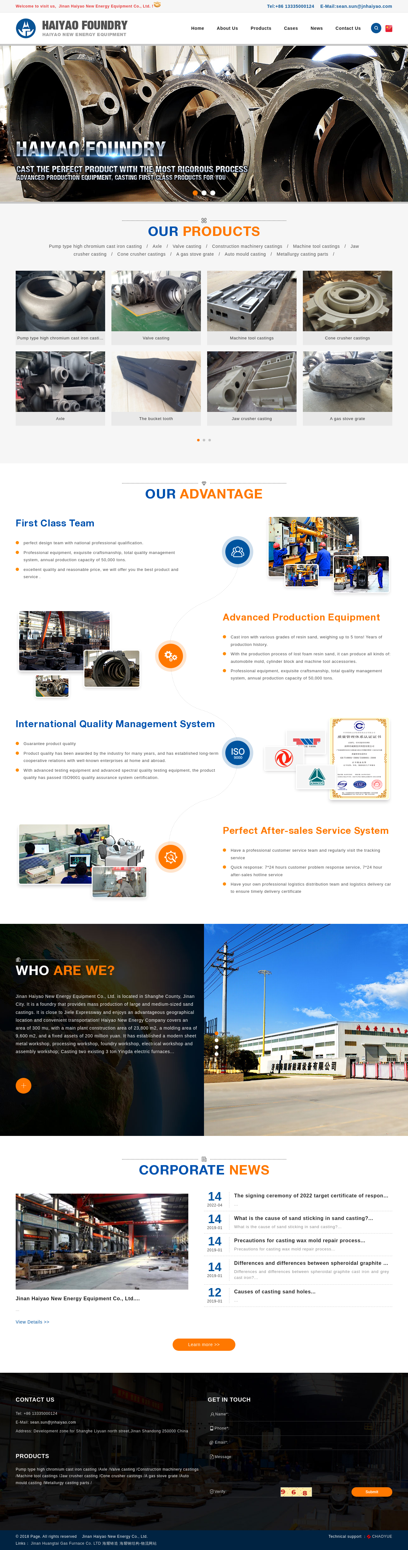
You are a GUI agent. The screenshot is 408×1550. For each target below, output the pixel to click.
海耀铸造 (111, 1543)
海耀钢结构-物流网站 (138, 1543)
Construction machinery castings (247, 246)
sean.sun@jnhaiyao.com (53, 1422)
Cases (291, 28)
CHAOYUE (382, 1536)
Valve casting (187, 246)
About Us (227, 28)
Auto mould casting (245, 254)
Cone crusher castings (141, 254)
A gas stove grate (195, 254)
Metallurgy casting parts (303, 254)
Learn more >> (204, 1344)
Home (197, 28)
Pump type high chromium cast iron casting (95, 246)
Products (261, 28)
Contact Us (348, 28)
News (317, 28)
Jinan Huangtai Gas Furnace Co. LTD (66, 1543)
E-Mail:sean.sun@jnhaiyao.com (356, 6)
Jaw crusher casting (79, 1476)
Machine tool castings (316, 246)
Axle (157, 246)
